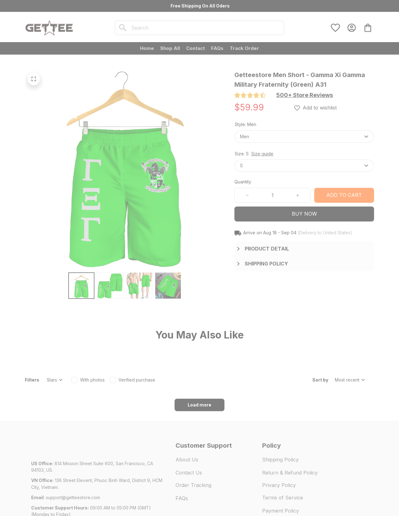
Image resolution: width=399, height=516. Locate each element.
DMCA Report (88, 497)
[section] (304, 95)
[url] (73, 463)
